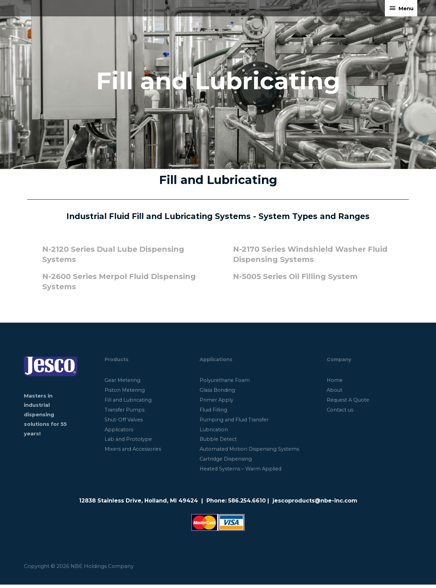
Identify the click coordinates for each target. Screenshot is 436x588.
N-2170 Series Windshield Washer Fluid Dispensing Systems (303, 254)
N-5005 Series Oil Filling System (298, 276)
